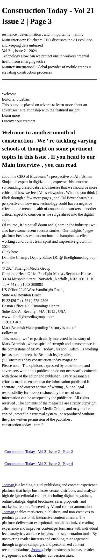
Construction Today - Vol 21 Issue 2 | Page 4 (38, 464)
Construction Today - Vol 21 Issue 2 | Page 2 (38, 452)
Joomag (8, 485)
